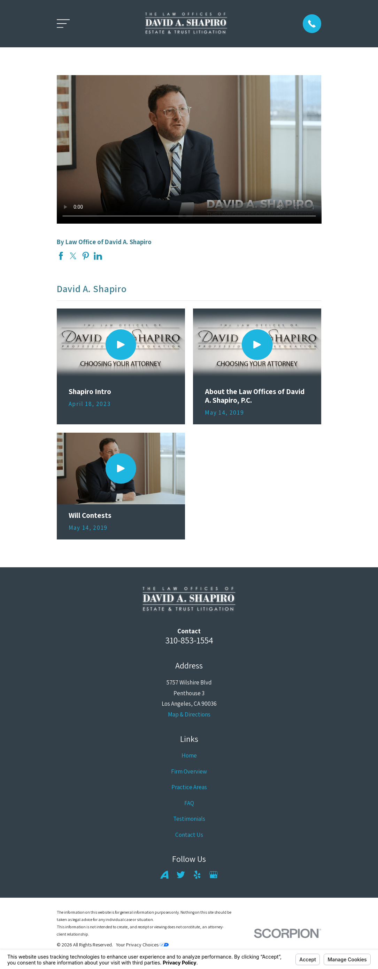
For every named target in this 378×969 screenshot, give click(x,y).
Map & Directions (189, 714)
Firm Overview (189, 771)
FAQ (189, 803)
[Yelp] (197, 875)
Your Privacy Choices (142, 945)
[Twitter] (181, 875)
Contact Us (189, 835)
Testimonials (189, 819)
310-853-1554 (189, 640)
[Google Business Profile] (213, 875)
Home (189, 755)
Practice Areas (189, 787)
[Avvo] (164, 875)
